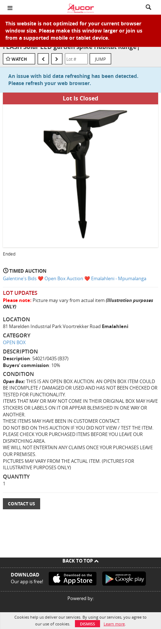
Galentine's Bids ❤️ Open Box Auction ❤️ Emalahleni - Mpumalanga (74, 278)
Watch (19, 59)
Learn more (114, 623)
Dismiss (87, 623)
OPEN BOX (14, 342)
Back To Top (80, 561)
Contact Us (21, 504)
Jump (100, 59)
